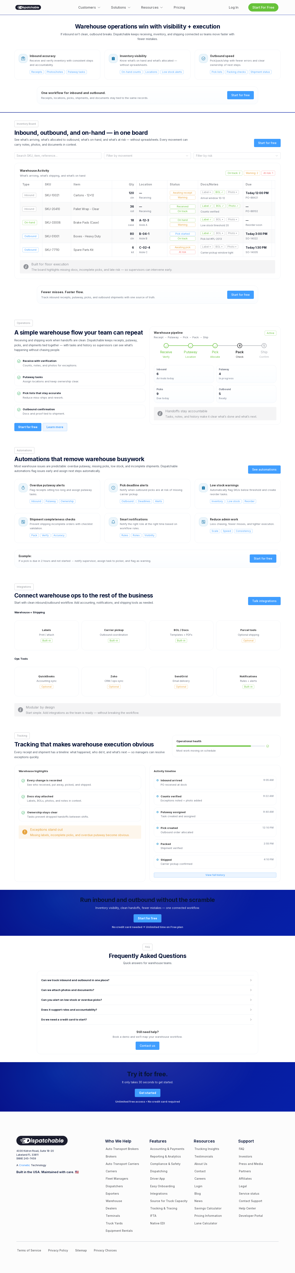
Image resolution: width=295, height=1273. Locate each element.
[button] (147, 980)
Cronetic (24, 1165)
